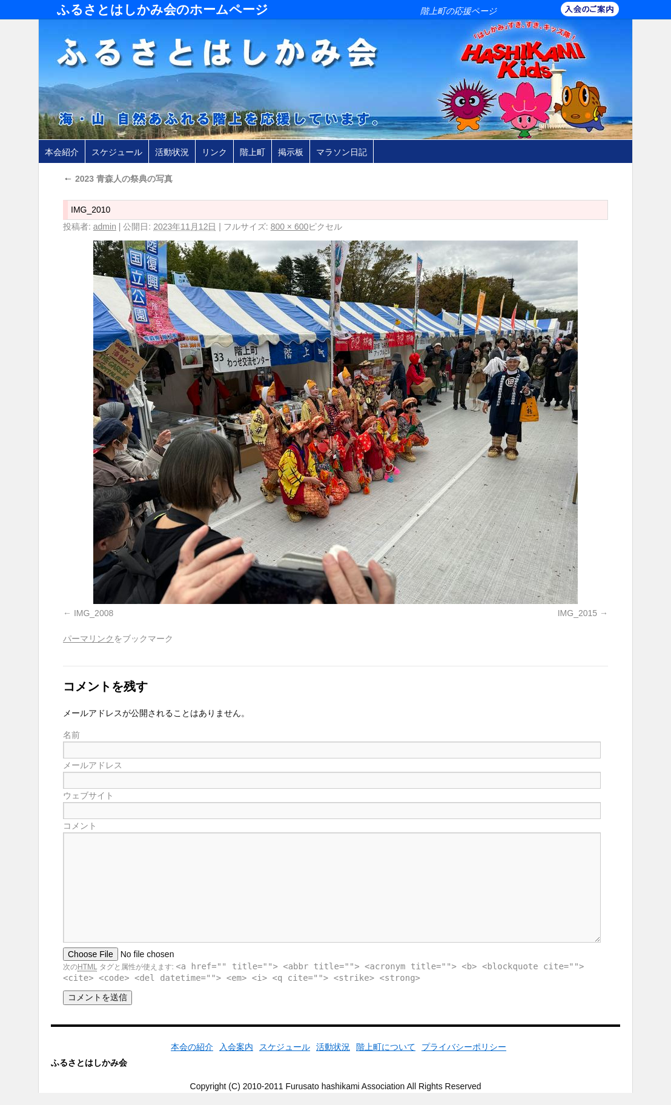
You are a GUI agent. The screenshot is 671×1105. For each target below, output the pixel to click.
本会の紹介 (192, 1047)
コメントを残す (105, 686)
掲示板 (290, 152)
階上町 (252, 152)
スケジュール (116, 152)
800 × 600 (290, 226)
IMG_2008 (93, 613)
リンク (214, 152)
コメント (80, 826)
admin (104, 226)
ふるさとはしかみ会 (89, 1062)
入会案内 (236, 1047)
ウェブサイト (88, 795)
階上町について (385, 1047)
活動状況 (172, 152)
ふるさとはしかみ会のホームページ (162, 9)
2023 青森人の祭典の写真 (118, 179)
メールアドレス (92, 765)
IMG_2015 (577, 613)
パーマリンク (88, 638)
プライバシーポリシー (463, 1047)
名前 (71, 735)
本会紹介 (62, 152)
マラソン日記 (341, 152)
